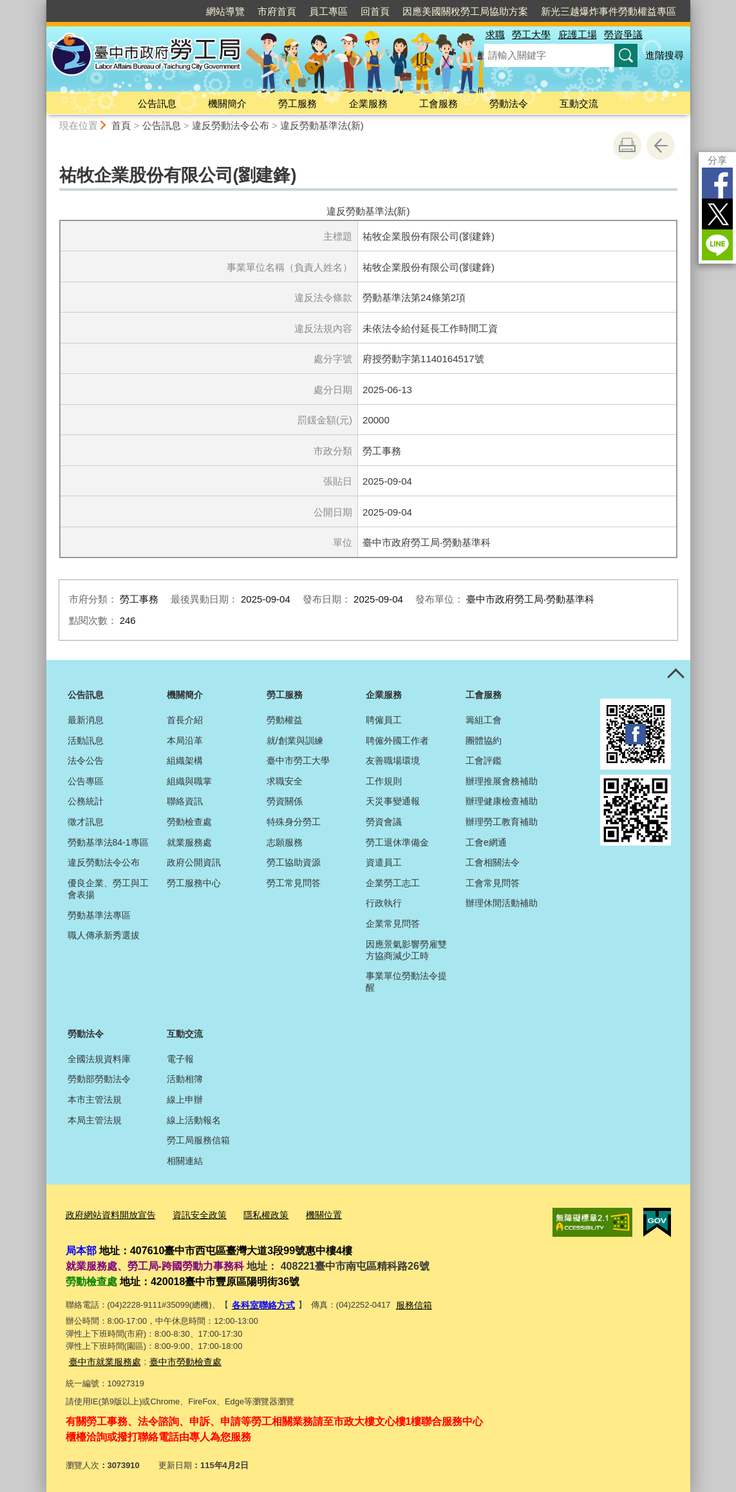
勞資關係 (285, 801)
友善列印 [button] (627, 145)
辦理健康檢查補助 (502, 801)
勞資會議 (384, 822)
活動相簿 (185, 1079)
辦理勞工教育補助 (502, 822)
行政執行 (384, 903)
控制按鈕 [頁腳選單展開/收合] (676, 674)
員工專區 (328, 11)
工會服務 (438, 103)
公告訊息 (157, 103)
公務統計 (86, 801)
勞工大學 (531, 34)
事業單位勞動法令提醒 (406, 982)
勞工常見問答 (294, 883)
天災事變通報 (393, 801)
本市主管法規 (95, 1099)
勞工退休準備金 (397, 842)
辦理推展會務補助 (502, 781)
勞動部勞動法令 (99, 1079)
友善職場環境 (393, 760)
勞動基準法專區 (99, 915)
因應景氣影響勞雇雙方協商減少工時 (406, 950)
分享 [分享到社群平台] (717, 160)
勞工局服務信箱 (198, 1140)
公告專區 (86, 781)
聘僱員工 (384, 720)
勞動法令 (508, 103)
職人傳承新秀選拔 (104, 935)
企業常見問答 (393, 923)
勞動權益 (285, 720)
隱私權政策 (254, 1214)
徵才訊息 (86, 822)
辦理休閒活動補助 (502, 903)
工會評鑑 (484, 760)
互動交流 (579, 103)
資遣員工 (384, 862)
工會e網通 (486, 842)
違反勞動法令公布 (230, 125)
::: (41, 5)
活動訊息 (86, 740)
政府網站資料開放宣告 (107, 1214)
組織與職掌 (189, 781)
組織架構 (185, 760)
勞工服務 (297, 103)
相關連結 (185, 1161)
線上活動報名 (194, 1120)
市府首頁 (277, 11)
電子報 (180, 1059)
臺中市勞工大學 (298, 760)
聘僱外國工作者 (397, 740)
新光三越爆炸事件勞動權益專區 (608, 11)
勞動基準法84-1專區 (108, 842)
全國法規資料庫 (99, 1059)
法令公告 (86, 760)
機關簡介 (227, 103)
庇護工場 (577, 34)
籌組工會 (484, 720)
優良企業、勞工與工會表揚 (108, 889)
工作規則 (384, 781)
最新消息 (86, 720)
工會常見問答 (493, 883)
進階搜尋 (664, 55)
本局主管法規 (95, 1120)
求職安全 (285, 781)
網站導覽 (225, 11)
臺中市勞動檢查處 (177, 1357)
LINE (717, 244)
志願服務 (285, 842)
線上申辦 (185, 1099)
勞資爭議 (623, 34)
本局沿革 (185, 740)
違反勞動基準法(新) (322, 125)
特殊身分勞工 (294, 822)
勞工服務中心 (194, 883)
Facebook (717, 183)
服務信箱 (408, 1302)
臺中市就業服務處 (102, 1357)
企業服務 (368, 103)
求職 (495, 34)
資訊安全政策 (191, 1214)
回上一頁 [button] (660, 145)
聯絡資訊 (185, 801)
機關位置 (309, 1214)
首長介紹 (185, 720)
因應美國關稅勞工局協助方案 (465, 11)
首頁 (121, 125)
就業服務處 (189, 842)
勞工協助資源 (294, 862)
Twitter (717, 214)
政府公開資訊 (194, 862)
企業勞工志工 (393, 883)
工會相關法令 (493, 862)
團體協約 (484, 740)
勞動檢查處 (189, 822)
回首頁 (375, 11)
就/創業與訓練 (295, 740)
